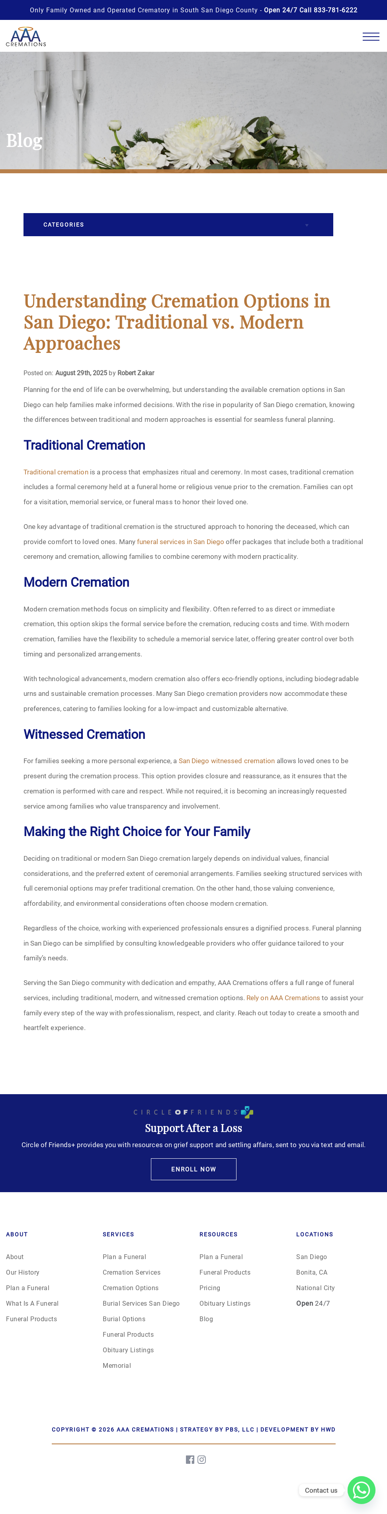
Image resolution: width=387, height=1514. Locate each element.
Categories (63, 224)
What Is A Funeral (32, 1303)
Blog (206, 1318)
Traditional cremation (55, 471)
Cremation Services (131, 1272)
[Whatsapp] (361, 1490)
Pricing (210, 1287)
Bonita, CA (311, 1272)
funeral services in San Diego (180, 541)
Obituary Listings (128, 1350)
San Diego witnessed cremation (227, 760)
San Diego (311, 1256)
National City (315, 1287)
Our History (23, 1272)
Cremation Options (131, 1287)
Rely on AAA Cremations (283, 997)
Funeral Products (31, 1318)
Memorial (117, 1365)
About (15, 1256)
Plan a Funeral (27, 1287)
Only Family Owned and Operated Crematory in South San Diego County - (194, 10)
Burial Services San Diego (141, 1303)
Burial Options (124, 1318)
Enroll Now (193, 1169)
